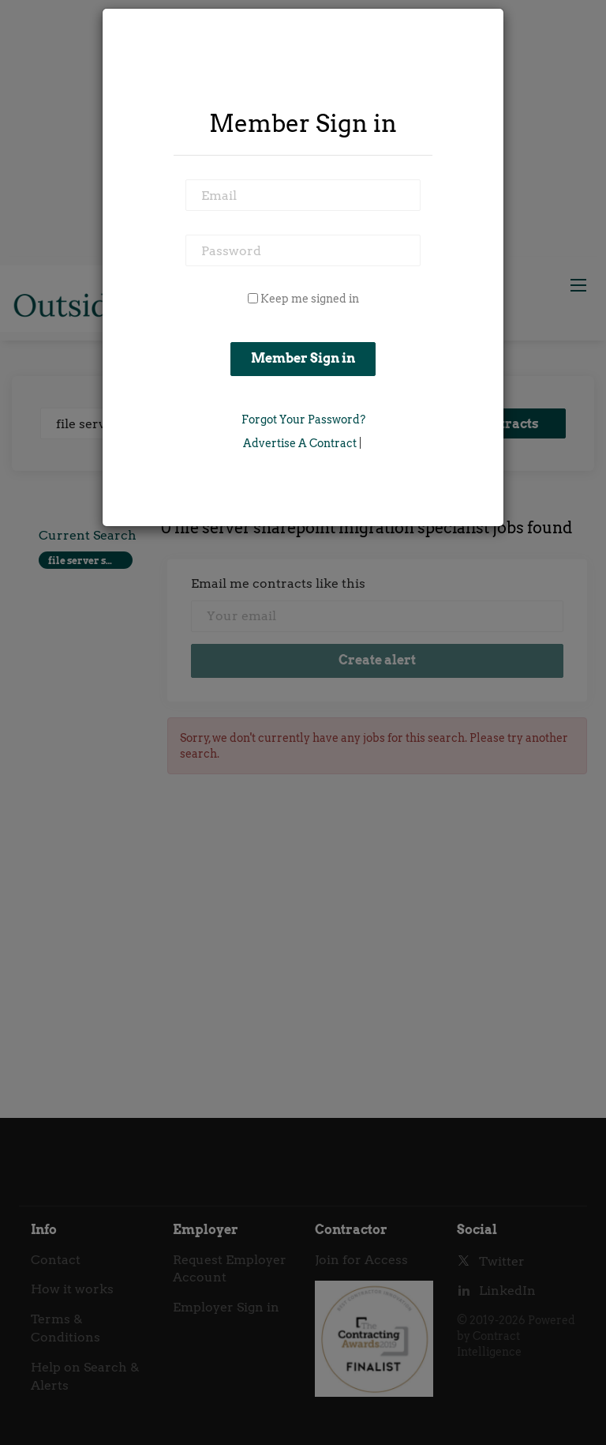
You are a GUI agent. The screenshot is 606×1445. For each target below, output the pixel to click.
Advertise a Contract (300, 443)
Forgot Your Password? (303, 419)
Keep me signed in (309, 298)
